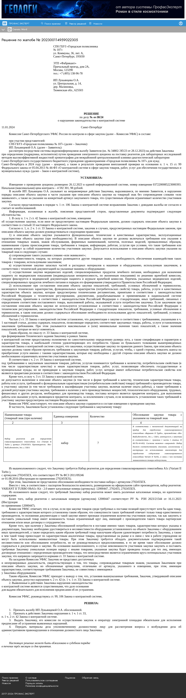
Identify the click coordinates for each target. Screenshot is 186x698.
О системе (30, 677)
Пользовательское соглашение (41, 680)
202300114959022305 (59, 40)
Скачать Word (20, 29)
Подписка (70, 677)
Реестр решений (77, 23)
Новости (97, 23)
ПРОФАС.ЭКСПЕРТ (19, 23)
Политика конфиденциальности (41, 686)
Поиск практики (53, 23)
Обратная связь (90, 677)
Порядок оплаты (34, 683)
